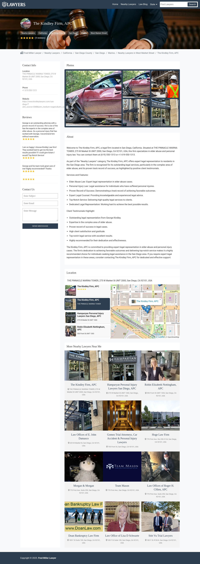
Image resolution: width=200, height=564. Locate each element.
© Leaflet (160, 337)
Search (192, 4)
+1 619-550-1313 (29, 90)
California (43, 33)
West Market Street (99, 33)
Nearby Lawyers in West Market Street (136, 53)
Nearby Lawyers (128, 4)
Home (115, 4)
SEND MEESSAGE (40, 226)
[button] (145, 308)
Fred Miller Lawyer (33, 53)
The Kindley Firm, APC (168, 53)
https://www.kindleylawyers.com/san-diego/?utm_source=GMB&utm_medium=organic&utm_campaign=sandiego (40, 104)
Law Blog (143, 4)
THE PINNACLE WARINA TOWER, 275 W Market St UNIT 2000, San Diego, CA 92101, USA (39, 76)
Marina (84, 33)
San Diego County (57, 33)
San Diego (73, 33)
